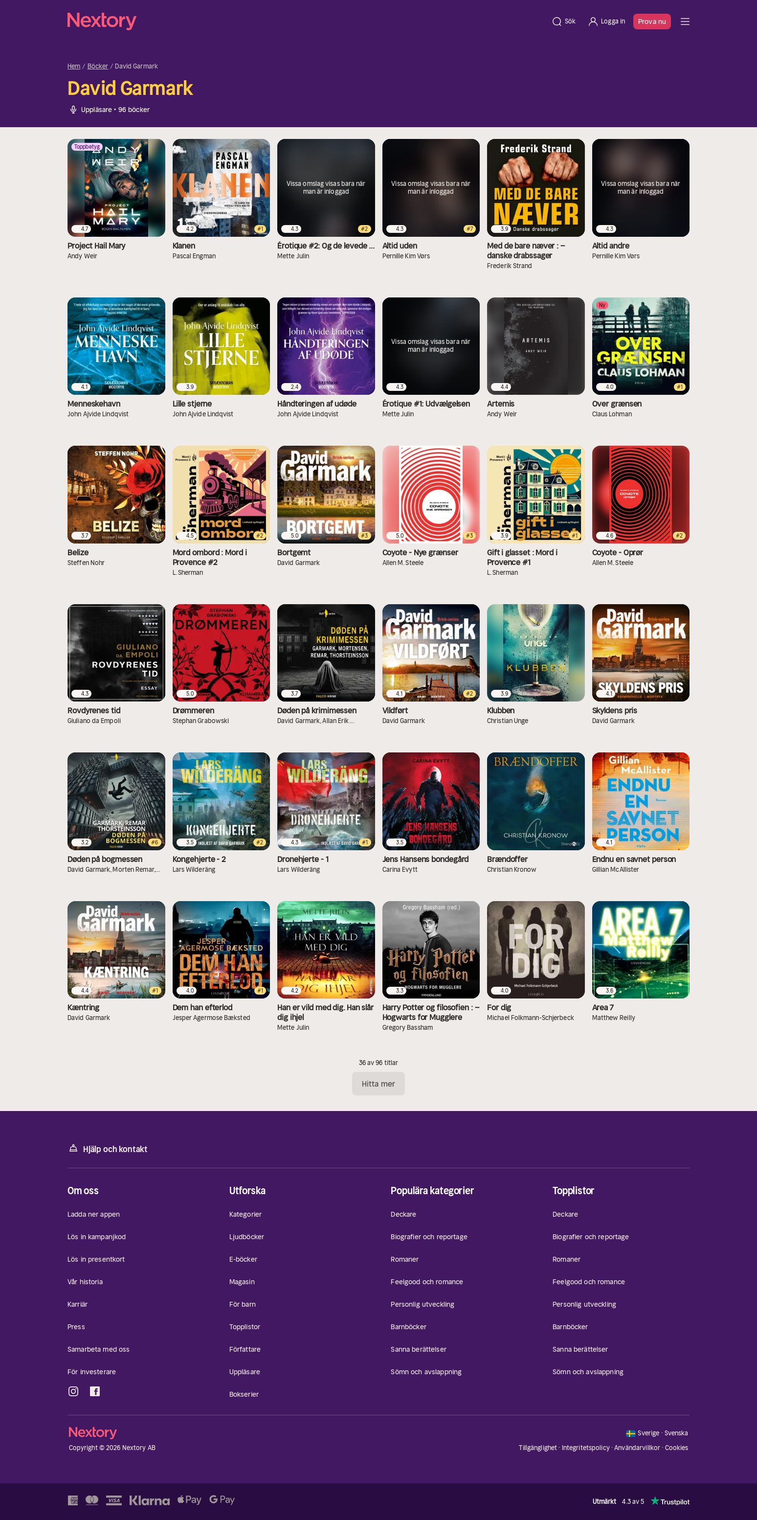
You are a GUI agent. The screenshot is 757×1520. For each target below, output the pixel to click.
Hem (73, 66)
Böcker (98, 66)
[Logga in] (606, 21)
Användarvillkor (637, 1448)
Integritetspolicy (586, 1448)
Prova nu (652, 21)
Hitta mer (378, 1084)
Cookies (677, 1448)
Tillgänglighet (538, 1448)
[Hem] (306, 21)
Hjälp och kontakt (107, 1148)
